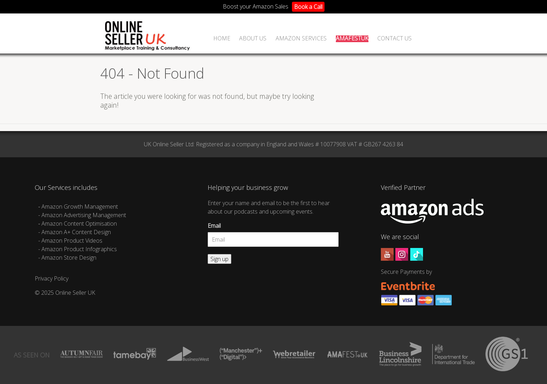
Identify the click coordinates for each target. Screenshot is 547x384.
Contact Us (394, 38)
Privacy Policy (51, 278)
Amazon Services (301, 38)
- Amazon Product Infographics (77, 249)
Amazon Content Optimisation (79, 223)
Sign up (219, 259)
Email (214, 226)
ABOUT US (252, 38)
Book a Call (308, 7)
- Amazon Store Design (67, 257)
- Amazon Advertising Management (82, 215)
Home (221, 38)
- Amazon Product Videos (71, 240)
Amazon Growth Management (79, 206)
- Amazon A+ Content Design (74, 232)
